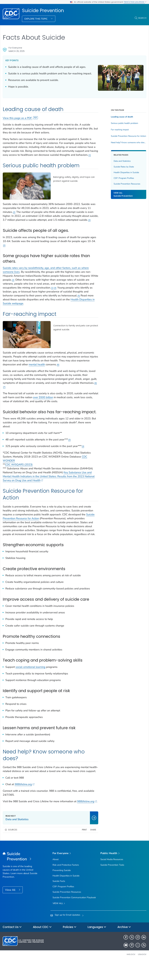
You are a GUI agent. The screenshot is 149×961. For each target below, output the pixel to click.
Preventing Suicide (62, 870)
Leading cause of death (122, 117)
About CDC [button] (42, 927)
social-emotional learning (30, 667)
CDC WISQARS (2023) (19, 464)
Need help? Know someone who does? (128, 142)
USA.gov (142, 954)
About (55, 859)
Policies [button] (69, 927)
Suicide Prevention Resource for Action (128, 136)
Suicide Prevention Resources (127, 183)
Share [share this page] (93, 829)
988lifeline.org (24, 784)
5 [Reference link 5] (78, 295)
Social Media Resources (111, 859)
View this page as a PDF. (20, 118)
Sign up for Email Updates (67, 914)
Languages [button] (97, 927)
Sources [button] (12, 829)
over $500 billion (43, 397)
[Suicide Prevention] (21, 856)
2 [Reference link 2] (14, 212)
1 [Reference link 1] (89, 155)
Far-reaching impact (120, 129)
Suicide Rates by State (124, 166)
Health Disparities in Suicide (126, 172)
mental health (37, 364)
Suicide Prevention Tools (112, 864)
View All (10, 890)
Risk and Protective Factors (66, 864)
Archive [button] (124, 927)
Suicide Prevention (43, 10)
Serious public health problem (124, 123)
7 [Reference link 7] (4, 387)
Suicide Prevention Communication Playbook (74, 897)
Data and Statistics (122, 161)
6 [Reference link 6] (58, 364)
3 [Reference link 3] (89, 220)
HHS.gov (131, 954)
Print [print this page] (84, 829)
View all (59, 903)
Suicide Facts (59, 881)
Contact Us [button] (12, 927)
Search (142, 17)
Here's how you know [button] (135, 1)
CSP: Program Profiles (124, 178)
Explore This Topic (36, 18)
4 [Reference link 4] (55, 287)
